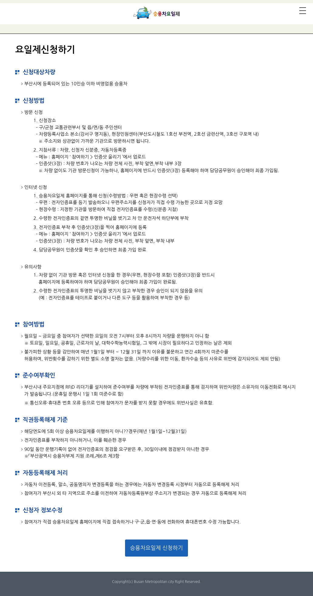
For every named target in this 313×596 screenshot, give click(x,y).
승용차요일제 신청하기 (156, 548)
